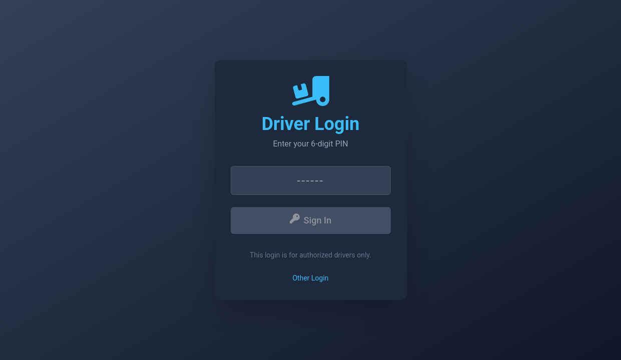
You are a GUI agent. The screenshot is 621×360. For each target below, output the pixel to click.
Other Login (310, 278)
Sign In (310, 220)
